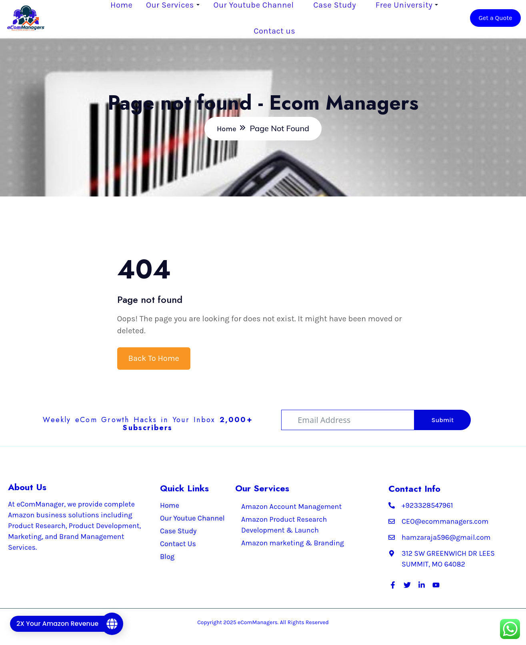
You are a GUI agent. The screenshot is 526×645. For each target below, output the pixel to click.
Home (122, 5)
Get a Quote (495, 18)
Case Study (335, 5)
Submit (443, 420)
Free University (404, 5)
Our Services (170, 5)
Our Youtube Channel (254, 5)
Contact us (275, 31)
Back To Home (153, 358)
